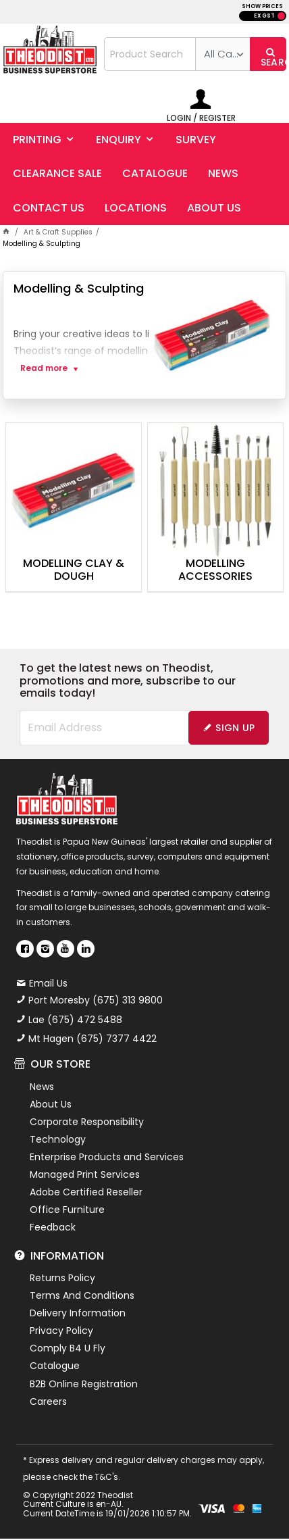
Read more (44, 368)
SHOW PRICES (262, 6)
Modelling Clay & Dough (73, 570)
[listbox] (222, 54)
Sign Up (235, 728)
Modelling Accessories (215, 570)
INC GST (281, 16)
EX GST (264, 16)
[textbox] (150, 54)
